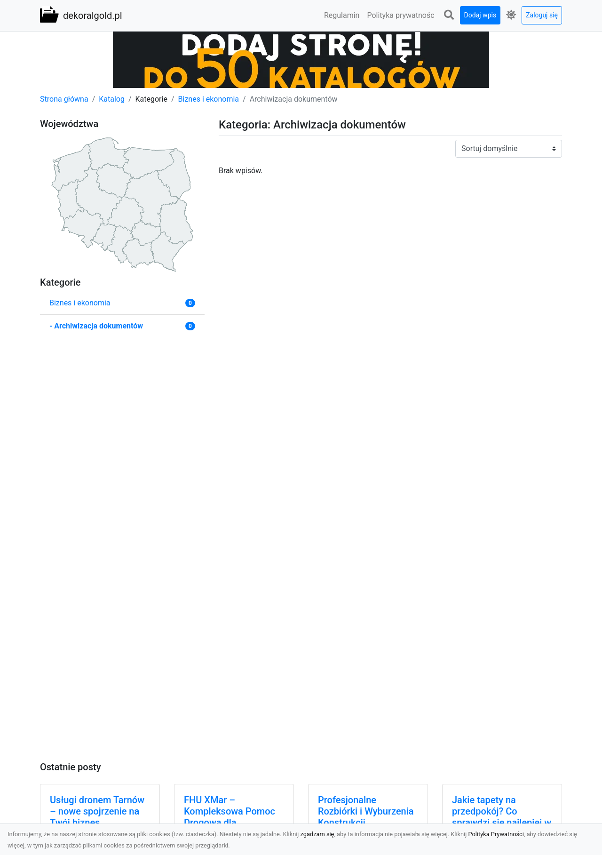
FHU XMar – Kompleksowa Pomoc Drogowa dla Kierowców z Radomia (230, 816)
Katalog (112, 99)
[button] (449, 15)
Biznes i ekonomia (208, 99)
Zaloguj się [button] (542, 15)
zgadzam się (317, 834)
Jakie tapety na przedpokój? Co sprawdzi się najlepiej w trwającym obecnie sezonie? (501, 822)
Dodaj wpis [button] (480, 15)
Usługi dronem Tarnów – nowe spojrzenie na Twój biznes (97, 811)
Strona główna (64, 99)
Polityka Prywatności (496, 834)
